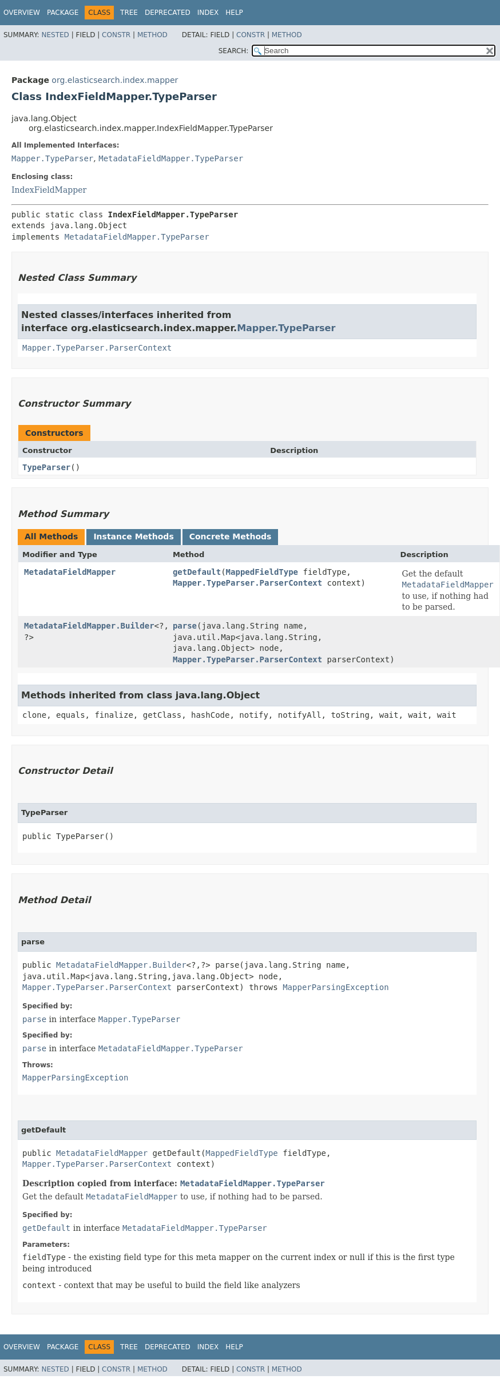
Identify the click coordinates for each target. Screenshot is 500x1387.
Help (234, 13)
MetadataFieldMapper (70, 572)
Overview (21, 13)
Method (152, 35)
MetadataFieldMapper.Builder (89, 625)
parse (185, 625)
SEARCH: (234, 51)
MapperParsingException (335, 987)
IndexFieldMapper (48, 189)
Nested (55, 35)
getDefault (197, 572)
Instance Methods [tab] (133, 536)
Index (208, 13)
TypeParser (46, 467)
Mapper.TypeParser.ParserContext (97, 347)
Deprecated (168, 13)
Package (62, 13)
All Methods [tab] (51, 536)
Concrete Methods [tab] (230, 536)
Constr (116, 35)
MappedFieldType (262, 572)
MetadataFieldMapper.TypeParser (170, 158)
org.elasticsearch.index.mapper (114, 80)
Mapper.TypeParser (52, 158)
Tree (129, 13)
